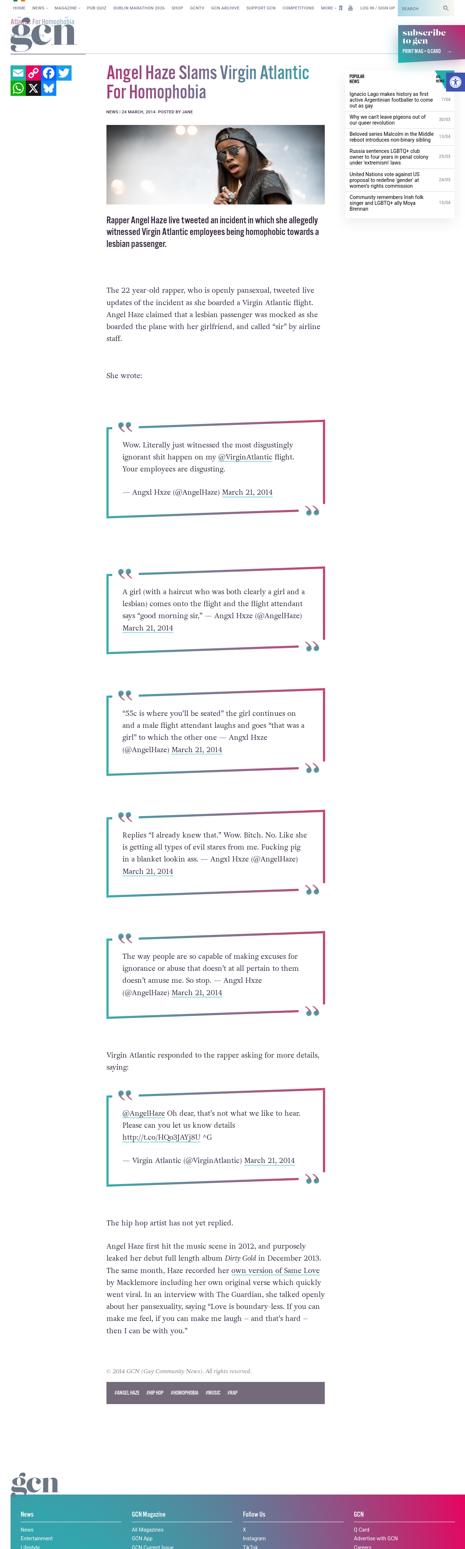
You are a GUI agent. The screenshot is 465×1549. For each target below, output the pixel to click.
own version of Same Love (275, 1271)
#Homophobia (184, 1393)
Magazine (66, 8)
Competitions (298, 8)
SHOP (177, 8)
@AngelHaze (143, 1113)
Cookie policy (25, 1535)
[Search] (446, 8)
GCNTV (197, 8)
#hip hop (154, 1393)
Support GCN (261, 8)
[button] (455, 82)
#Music (213, 1393)
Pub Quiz (96, 8)
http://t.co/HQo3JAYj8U (161, 1138)
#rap (232, 1393)
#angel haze (127, 1393)
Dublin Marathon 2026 (139, 8)
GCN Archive (225, 8)
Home (19, 8)
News (38, 8)
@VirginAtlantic (245, 457)
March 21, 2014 (247, 492)
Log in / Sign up (377, 8)
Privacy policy (71, 1535)
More (327, 8)
